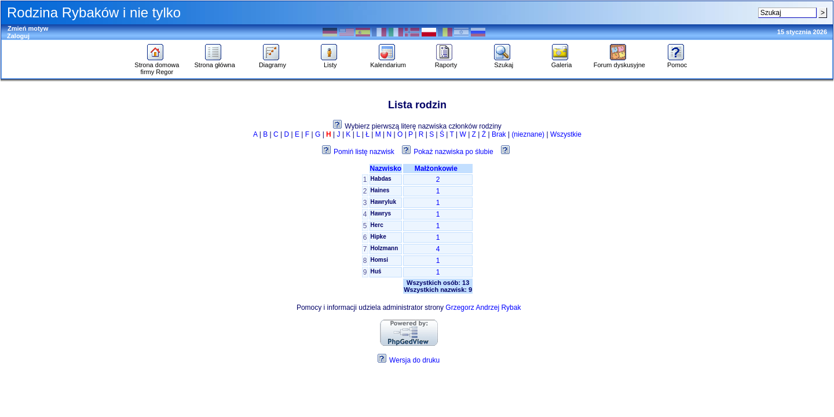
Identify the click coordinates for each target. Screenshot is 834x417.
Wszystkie (565, 134)
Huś (376, 271)
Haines (380, 190)
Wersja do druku (414, 360)
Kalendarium (388, 62)
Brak (499, 134)
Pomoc (677, 62)
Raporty (446, 62)
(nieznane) (527, 134)
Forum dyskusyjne (619, 62)
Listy (330, 62)
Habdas (381, 178)
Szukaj (503, 62)
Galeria (561, 62)
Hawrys (381, 213)
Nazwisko (386, 168)
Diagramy (272, 62)
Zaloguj (18, 35)
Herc (377, 225)
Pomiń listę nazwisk (364, 152)
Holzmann (384, 248)
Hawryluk (383, 202)
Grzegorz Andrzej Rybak (483, 307)
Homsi (380, 260)
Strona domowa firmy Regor (156, 65)
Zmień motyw (28, 28)
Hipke (378, 236)
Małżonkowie (438, 168)
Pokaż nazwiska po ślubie (453, 152)
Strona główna (214, 62)
